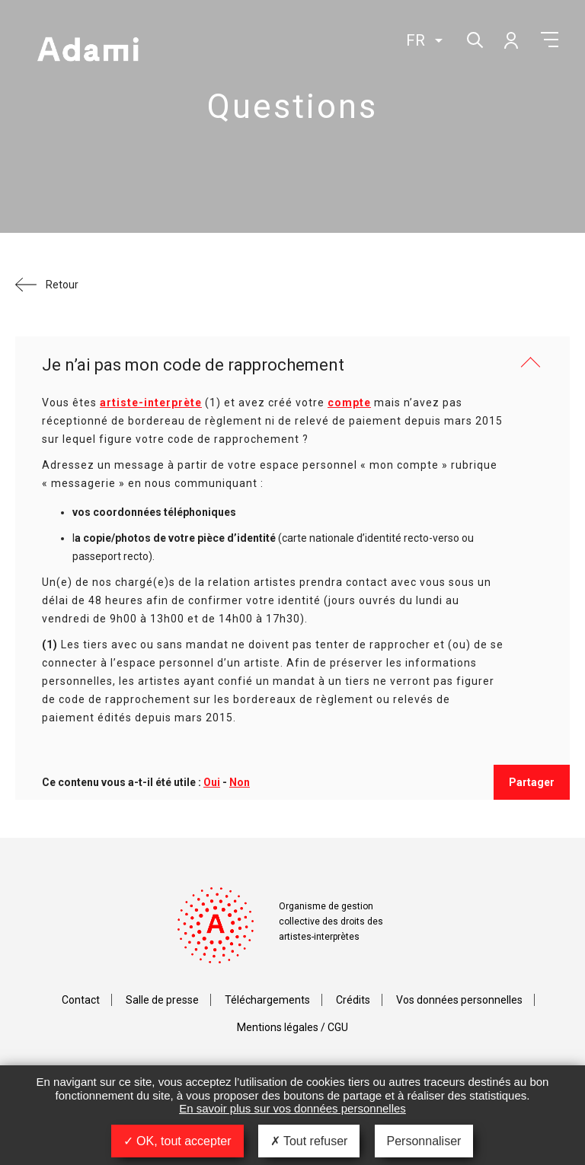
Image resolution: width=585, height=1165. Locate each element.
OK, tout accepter (177, 1141)
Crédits (353, 1000)
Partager (532, 782)
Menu (549, 39)
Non (239, 782)
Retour (62, 285)
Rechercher (473, 38)
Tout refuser (309, 1141)
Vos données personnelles (459, 1000)
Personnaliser (424, 1141)
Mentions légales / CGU (292, 1027)
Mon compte (510, 39)
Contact (81, 1000)
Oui (211, 782)
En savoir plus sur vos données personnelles (292, 1108)
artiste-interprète (151, 402)
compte (349, 402)
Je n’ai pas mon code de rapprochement (193, 364)
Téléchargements (267, 1000)
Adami (87, 51)
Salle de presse (162, 1000)
